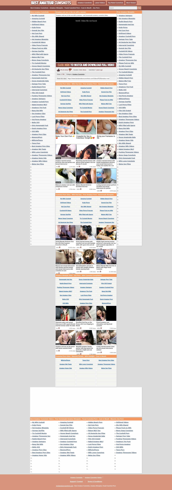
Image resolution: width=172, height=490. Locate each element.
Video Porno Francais (40, 45)
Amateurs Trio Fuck (39, 108)
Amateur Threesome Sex (41, 75)
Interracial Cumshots (39, 90)
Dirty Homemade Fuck (40, 125)
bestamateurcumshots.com (64, 486)
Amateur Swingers (38, 99)
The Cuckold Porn (38, 72)
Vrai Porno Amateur (39, 119)
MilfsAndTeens (37, 140)
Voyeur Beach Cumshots (41, 66)
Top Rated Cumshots (115, 3)
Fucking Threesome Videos (42, 96)
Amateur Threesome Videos (42, 155)
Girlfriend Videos (38, 24)
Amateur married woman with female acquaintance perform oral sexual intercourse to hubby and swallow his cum (105, 163)
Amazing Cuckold (38, 18)
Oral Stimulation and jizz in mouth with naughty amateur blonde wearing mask (85, 267)
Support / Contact (76, 481)
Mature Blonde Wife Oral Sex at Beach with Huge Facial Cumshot (106, 267)
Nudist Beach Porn (39, 87)
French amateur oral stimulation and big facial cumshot (104, 324)
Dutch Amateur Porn (39, 128)
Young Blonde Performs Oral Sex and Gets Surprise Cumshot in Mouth (65, 243)
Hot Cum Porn (37, 33)
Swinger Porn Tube (39, 84)
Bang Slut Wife (37, 111)
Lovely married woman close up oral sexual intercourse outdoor (105, 348)
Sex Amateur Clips (38, 113)
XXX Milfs (35, 131)
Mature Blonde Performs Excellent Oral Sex (83, 185)
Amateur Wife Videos (39, 161)
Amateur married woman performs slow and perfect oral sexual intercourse (65, 162)
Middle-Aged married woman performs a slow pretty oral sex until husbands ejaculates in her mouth (106, 244)
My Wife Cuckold (38, 15)
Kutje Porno (36, 27)
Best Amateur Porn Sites (41, 146)
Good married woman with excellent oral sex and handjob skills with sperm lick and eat (85, 243)
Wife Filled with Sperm (40, 54)
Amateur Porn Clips (39, 134)
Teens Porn (36, 143)
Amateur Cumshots (85, 3)
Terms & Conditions (95, 481)
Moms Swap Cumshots (40, 60)
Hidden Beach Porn (39, 21)
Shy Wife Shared (38, 36)
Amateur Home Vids (39, 158)
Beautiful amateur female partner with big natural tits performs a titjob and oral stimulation (84, 349)
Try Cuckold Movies (39, 63)
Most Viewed (131, 3)
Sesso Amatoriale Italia (40, 81)
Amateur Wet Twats (39, 149)
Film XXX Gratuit (38, 93)
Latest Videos (100, 3)
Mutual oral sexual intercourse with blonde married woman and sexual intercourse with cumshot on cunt (65, 268)
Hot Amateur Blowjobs (40, 39)
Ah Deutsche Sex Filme (40, 69)
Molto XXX (35, 122)
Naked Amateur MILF (39, 105)
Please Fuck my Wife (39, 48)
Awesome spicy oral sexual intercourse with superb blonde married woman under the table (65, 324)
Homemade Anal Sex (39, 78)
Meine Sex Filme (38, 164)
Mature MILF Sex (38, 57)
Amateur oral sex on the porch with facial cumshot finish (65, 347)
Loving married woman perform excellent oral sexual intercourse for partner (106, 186)
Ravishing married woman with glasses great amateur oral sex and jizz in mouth (85, 162)
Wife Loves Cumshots (40, 152)
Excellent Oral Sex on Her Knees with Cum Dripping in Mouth (85, 324)
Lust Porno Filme (38, 116)
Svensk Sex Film (38, 30)
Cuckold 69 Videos (39, 42)
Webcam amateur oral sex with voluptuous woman (65, 185)
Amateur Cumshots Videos (93, 477)
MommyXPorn (37, 137)
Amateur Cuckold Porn (40, 102)
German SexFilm (38, 51)
